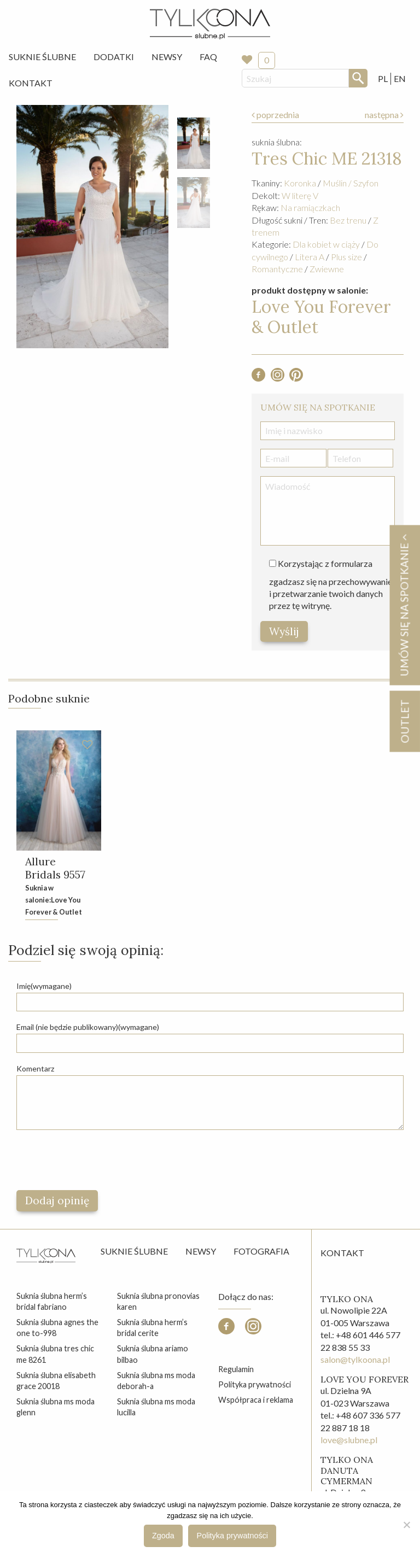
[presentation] (99, 1160)
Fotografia (261, 1251)
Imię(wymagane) (44, 986)
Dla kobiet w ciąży (326, 244)
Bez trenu (348, 220)
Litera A (309, 256)
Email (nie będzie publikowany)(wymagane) (87, 1027)
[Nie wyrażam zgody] (406, 1524)
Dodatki (114, 56)
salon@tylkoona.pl (355, 1360)
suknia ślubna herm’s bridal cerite (152, 1328)
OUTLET (404, 721)
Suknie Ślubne (42, 56)
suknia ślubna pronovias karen (158, 1301)
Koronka (300, 183)
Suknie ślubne (134, 1251)
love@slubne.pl (348, 1440)
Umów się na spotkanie (404, 605)
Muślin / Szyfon (350, 183)
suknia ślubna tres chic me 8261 (55, 1354)
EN (400, 78)
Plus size (346, 256)
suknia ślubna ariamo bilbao (152, 1354)
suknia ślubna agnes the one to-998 (57, 1328)
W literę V (300, 195)
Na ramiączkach (310, 207)
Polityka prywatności (254, 1385)
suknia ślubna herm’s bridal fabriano (51, 1301)
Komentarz (35, 1068)
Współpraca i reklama (255, 1400)
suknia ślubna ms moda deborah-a (156, 1380)
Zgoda (163, 1535)
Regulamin (236, 1369)
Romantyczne (277, 268)
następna (384, 114)
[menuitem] (42, 57)
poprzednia (275, 114)
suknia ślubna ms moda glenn (55, 1407)
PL (383, 78)
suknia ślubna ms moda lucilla (156, 1407)
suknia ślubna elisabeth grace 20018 (56, 1380)
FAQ (208, 56)
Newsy (166, 56)
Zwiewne (327, 268)
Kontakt (30, 83)
